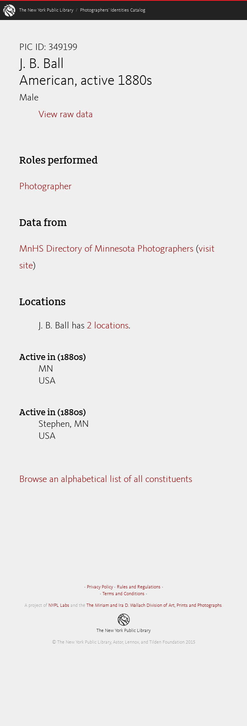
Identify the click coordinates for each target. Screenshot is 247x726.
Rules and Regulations (139, 587)
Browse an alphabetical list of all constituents (105, 479)
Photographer (45, 187)
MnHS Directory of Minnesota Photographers (106, 249)
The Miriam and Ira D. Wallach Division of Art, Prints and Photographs (154, 605)
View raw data (65, 115)
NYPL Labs (58, 605)
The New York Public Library (46, 10)
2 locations (108, 326)
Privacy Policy (100, 587)
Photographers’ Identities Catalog (112, 10)
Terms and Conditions (123, 594)
